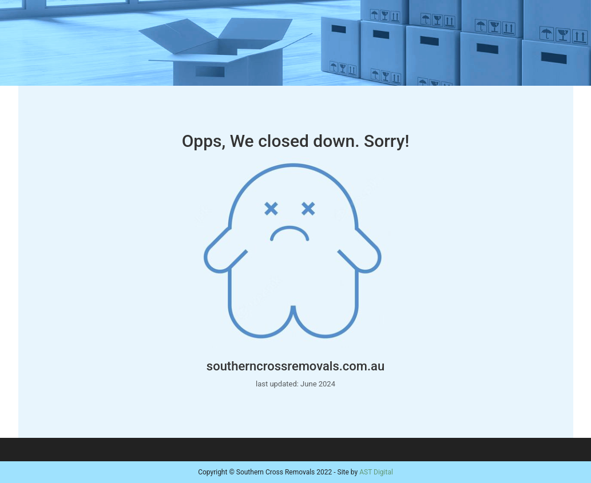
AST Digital (376, 472)
